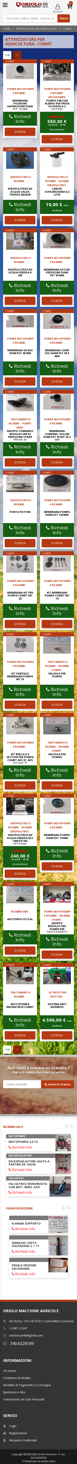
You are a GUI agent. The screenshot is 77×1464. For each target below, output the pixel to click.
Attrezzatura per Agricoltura (36, 28)
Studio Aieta (48, 1461)
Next (71, 1126)
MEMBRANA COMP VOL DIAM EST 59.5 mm (57, 353)
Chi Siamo (9, 1371)
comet (66, 28)
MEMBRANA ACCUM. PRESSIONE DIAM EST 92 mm (57, 272)
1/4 (7, 55)
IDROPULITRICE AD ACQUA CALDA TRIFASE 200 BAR (20, 191)
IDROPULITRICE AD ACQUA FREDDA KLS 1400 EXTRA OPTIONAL (20, 839)
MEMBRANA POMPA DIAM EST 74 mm (57, 836)
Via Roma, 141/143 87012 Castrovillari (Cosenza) (38, 1321)
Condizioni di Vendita (17, 1378)
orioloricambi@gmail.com (23, 1335)
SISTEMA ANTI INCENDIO (57, 1005)
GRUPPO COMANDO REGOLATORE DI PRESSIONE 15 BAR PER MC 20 (20, 435)
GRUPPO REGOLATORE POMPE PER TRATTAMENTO (57, 927)
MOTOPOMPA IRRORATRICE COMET (20, 1005)
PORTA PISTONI (20, 512)
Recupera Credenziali (20, 1440)
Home (6, 28)
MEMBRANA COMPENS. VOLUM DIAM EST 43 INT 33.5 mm (57, 435)
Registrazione (15, 1433)
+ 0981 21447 (15, 1328)
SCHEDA (20, 132)
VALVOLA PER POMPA (57, 675)
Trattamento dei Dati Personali (23, 1399)
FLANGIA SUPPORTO (26, 1223)
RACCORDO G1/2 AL (20, 919)
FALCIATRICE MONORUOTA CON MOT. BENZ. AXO (28, 1185)
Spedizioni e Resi (14, 1392)
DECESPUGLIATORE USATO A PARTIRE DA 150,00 (29, 1162)
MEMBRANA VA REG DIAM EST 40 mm (20, 351)
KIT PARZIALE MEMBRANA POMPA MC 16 (20, 676)
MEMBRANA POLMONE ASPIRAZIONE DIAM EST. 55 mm (20, 105)
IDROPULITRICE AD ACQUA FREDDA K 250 (20, 272)
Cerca (64, 18)
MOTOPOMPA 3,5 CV (23, 1142)
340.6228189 (18, 1343)
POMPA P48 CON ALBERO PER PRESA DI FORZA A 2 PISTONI (57, 105)
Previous (66, 1126)
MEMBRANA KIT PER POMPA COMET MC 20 (20, 595)
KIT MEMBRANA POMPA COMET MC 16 (57, 595)
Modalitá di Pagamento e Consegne (27, 1385)
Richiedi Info (20, 118)
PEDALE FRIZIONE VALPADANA (24, 1266)
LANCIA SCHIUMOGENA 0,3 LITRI (57, 191)
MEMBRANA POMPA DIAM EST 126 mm (57, 513)
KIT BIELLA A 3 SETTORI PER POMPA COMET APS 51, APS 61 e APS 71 (20, 758)
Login (9, 1426)
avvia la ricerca (57, 1084)
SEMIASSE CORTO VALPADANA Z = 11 (25, 1244)
